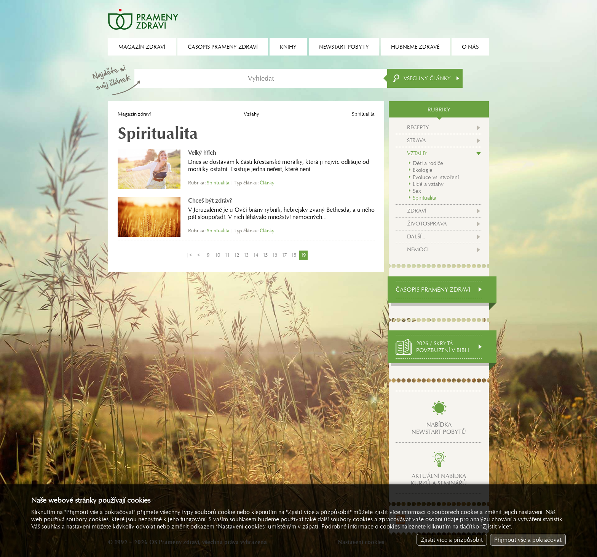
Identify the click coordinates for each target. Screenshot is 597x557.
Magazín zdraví (134, 114)
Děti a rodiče (428, 163)
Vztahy (251, 114)
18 (293, 255)
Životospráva (427, 223)
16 (274, 255)
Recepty (418, 127)
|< (189, 255)
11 (227, 255)
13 (246, 255)
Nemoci (418, 249)
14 (255, 255)
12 (236, 255)
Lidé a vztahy (428, 184)
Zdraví (416, 210)
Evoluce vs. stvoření (436, 177)
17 (284, 255)
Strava (416, 140)
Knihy (288, 46)
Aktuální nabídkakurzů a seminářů (439, 479)
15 (265, 255)
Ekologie (423, 170)
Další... (416, 236)
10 (217, 255)
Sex (417, 190)
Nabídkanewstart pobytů (439, 428)
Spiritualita (424, 197)
